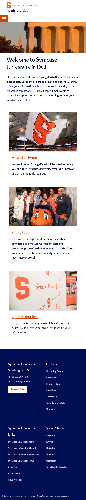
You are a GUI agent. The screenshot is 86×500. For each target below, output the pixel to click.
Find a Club (21, 232)
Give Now (51, 390)
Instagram (51, 460)
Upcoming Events (54, 371)
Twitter (49, 441)
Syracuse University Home (21, 441)
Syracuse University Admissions (24, 454)
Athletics (12, 467)
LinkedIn (50, 448)
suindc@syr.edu (22, 381)
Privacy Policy (15, 479)
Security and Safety (55, 403)
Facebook (50, 435)
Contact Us (51, 396)
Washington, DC (18, 10)
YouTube (50, 454)
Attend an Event (24, 157)
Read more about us (18, 100)
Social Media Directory (57, 467)
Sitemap (50, 409)
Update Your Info (25, 316)
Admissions (52, 377)
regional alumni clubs (41, 239)
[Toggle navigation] (4, 18)
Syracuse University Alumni (22, 448)
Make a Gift (17, 389)
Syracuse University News (21, 460)
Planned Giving (53, 384)
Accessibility (14, 473)
